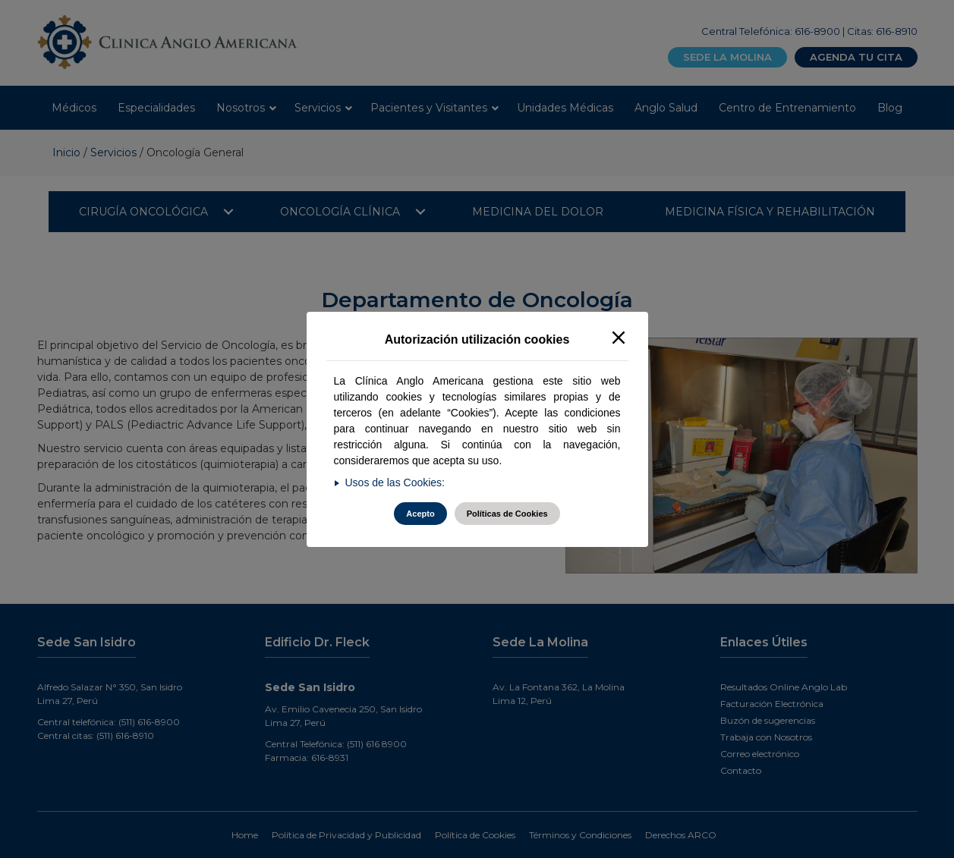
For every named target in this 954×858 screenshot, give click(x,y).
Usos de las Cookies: (395, 482)
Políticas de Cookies (507, 513)
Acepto (420, 513)
